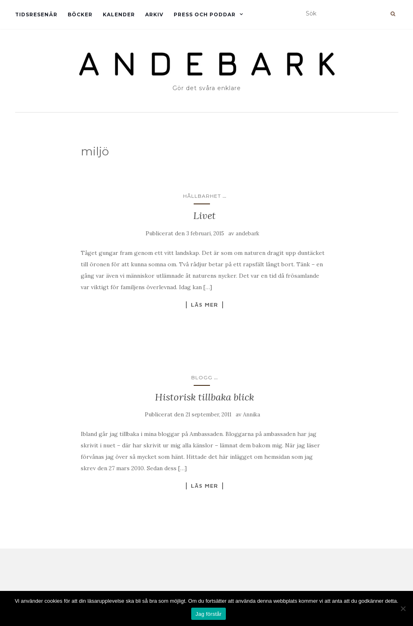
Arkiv (154, 14)
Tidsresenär (36, 14)
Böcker (80, 14)
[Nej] (403, 608)
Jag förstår (208, 614)
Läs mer (204, 304)
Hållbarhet (202, 196)
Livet (204, 215)
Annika (251, 414)
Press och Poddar (205, 14)
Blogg (201, 377)
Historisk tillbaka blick (204, 397)
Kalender (119, 14)
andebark (247, 233)
